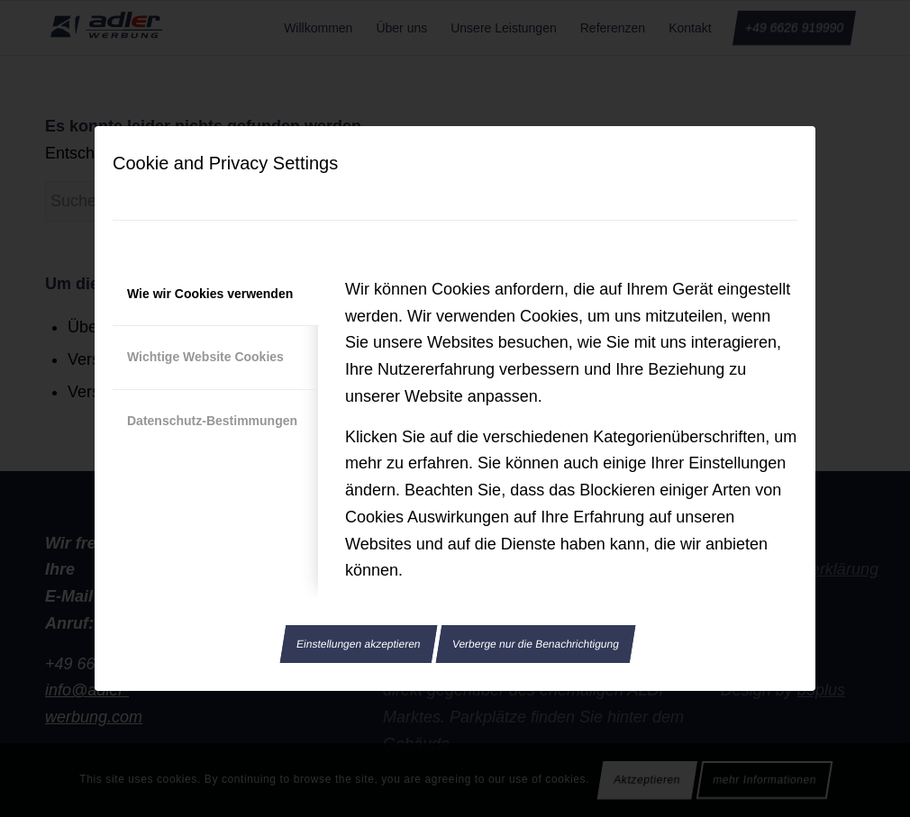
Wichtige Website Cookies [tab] (205, 356)
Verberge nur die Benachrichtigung (535, 644)
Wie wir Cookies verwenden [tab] (210, 293)
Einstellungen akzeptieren (359, 644)
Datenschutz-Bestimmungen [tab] (212, 420)
